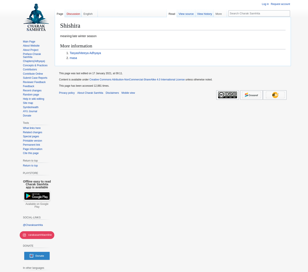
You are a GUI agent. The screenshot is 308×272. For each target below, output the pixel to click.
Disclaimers (112, 92)
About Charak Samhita (90, 92)
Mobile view (128, 92)
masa (73, 58)
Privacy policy (67, 92)
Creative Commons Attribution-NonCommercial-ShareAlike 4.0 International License (137, 79)
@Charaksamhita (33, 225)
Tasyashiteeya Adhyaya (85, 53)
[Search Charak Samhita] (259, 13)
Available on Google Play (36, 205)
